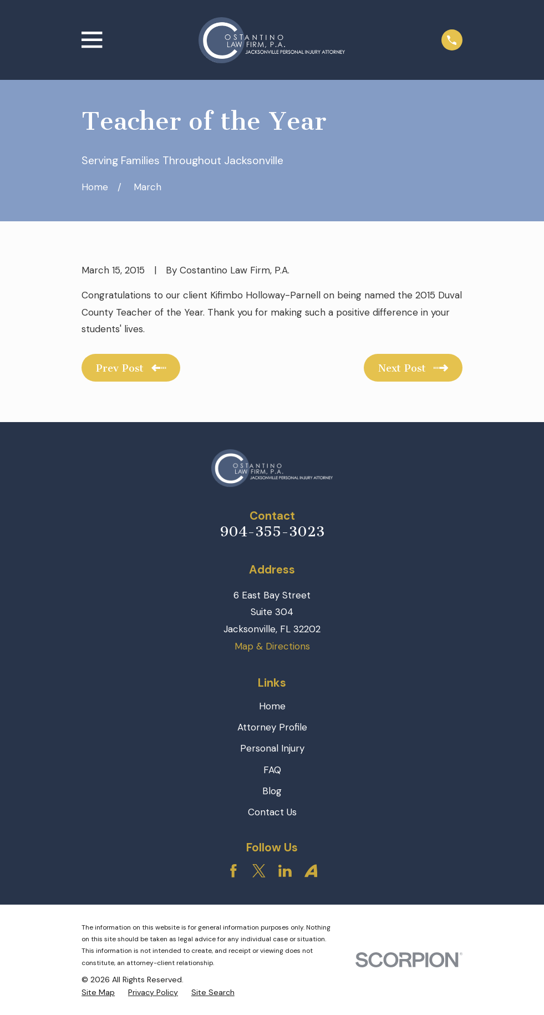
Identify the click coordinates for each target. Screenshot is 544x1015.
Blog (272, 791)
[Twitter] (259, 870)
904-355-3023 (272, 532)
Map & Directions (272, 646)
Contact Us (272, 812)
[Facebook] (233, 870)
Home (272, 706)
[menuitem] (98, 992)
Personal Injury (272, 748)
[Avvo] (311, 870)
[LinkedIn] (285, 870)
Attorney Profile (272, 727)
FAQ (272, 770)
